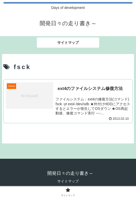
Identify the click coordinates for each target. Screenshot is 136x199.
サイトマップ (68, 181)
